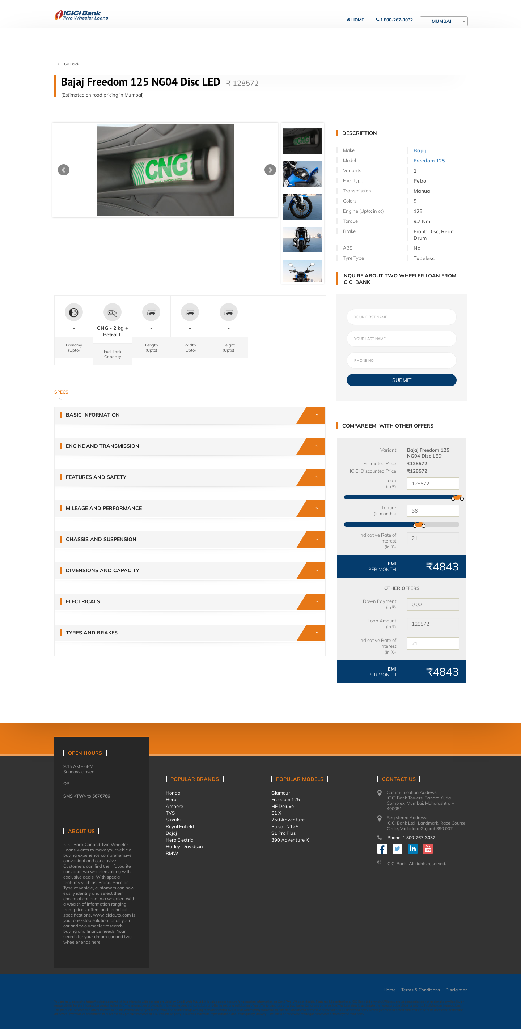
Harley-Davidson (184, 846)
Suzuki (173, 819)
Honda (173, 793)
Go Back (68, 64)
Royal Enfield (180, 826)
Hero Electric (179, 840)
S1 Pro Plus (283, 833)
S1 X (276, 813)
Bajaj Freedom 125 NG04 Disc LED (428, 453)
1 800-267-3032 (394, 19)
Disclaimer (456, 989)
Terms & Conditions (420, 989)
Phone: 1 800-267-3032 (411, 837)
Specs (61, 392)
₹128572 (417, 463)
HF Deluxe (282, 806)
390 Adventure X (290, 840)
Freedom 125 (429, 160)
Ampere (174, 806)
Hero (171, 799)
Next (270, 170)
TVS (170, 813)
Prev (63, 170)
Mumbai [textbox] (442, 21)
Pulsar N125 (284, 826)
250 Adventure (288, 819)
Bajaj (420, 150)
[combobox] (444, 21)
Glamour (280, 793)
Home (355, 19)
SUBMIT (401, 380)
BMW (172, 853)
